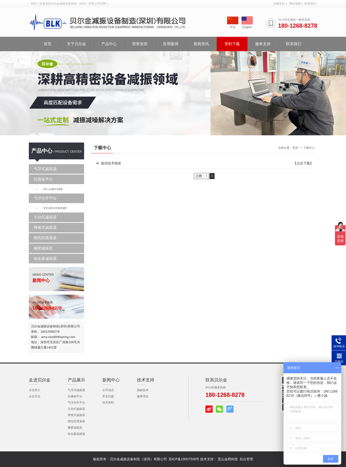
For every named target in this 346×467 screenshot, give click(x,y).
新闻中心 (111, 380)
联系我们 (310, 3)
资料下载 (232, 44)
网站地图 (295, 3)
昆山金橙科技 (228, 459)
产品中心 (109, 44)
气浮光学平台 (45, 198)
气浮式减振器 (45, 169)
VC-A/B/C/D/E (53, 189)
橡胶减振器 (43, 248)
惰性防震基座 (45, 238)
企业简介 (34, 390)
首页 (47, 44)
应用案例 (170, 44)
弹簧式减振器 (45, 227)
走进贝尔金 (39, 380)
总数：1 (201, 176)
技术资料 (108, 402)
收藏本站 (279, 3)
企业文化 (34, 396)
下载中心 (102, 147)
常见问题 (108, 396)
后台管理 (246, 459)
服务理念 (142, 396)
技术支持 (145, 380)
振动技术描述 (111, 163)
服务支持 (263, 44)
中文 (232, 23)
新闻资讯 (201, 44)
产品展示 (76, 380)
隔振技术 (142, 390)
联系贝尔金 (216, 380)
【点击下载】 (303, 163)
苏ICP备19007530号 (184, 459)
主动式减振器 (45, 217)
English (247, 23)
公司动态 (108, 390)
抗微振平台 (43, 179)
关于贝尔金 (76, 44)
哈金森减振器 (45, 258)
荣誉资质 (140, 44)
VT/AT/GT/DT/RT (55, 208)
